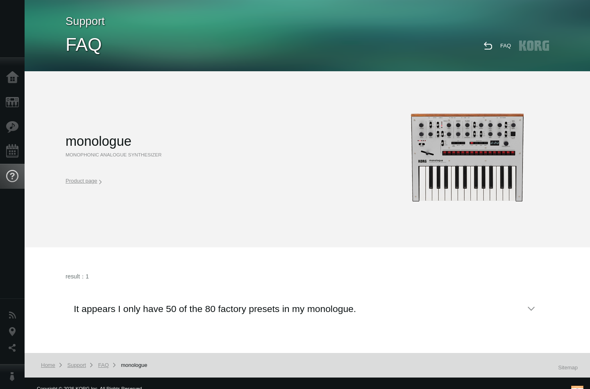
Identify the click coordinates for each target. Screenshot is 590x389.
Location (14, 331)
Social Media (14, 348)
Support (14, 176)
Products (14, 102)
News (14, 315)
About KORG (14, 376)
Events (14, 151)
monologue (134, 365)
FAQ (505, 46)
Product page (84, 181)
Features (14, 127)
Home (14, 78)
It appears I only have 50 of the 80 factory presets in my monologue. (215, 308)
